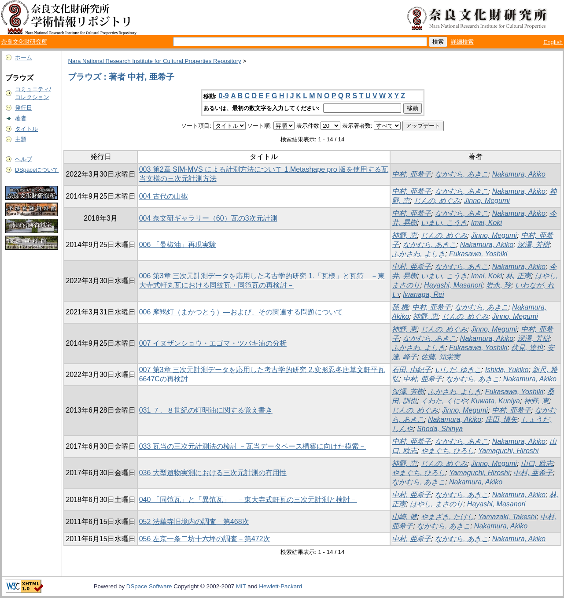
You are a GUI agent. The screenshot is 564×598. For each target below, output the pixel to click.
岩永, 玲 (498, 285)
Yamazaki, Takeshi (507, 516)
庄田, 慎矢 (501, 419)
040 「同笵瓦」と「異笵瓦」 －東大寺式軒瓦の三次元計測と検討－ (248, 499)
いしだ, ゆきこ (458, 369)
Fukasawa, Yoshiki (478, 254)
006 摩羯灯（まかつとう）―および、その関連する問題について (241, 312)
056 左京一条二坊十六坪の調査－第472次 (204, 539)
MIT (241, 586)
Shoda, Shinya (440, 428)
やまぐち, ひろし (447, 450)
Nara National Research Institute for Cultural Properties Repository (154, 61)
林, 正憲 (518, 276)
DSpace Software (149, 586)
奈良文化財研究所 (24, 41)
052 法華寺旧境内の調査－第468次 (194, 521)
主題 (20, 139)
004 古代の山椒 (163, 196)
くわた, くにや (444, 401)
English (553, 42)
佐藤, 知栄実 (440, 357)
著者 (20, 118)
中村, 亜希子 (411, 174)
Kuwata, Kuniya (495, 401)
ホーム (23, 57)
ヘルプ (23, 159)
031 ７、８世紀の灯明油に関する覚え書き (206, 410)
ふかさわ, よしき (418, 254)
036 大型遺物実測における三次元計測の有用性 (213, 472)
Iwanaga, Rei (423, 294)
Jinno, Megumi (487, 200)
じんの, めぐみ (437, 200)
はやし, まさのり (436, 504)
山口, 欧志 (537, 463)
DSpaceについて (37, 169)
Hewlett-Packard (280, 586)
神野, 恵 (404, 235)
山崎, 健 (404, 516)
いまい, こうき (444, 222)
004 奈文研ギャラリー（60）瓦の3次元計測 (208, 218)
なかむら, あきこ (461, 174)
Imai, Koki (486, 222)
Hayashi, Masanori (453, 285)
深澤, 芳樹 (533, 244)
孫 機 (400, 307)
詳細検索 (462, 41)
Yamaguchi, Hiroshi (508, 450)
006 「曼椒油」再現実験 (177, 244)
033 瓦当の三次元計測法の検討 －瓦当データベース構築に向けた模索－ (252, 446)
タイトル (26, 129)
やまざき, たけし (447, 516)
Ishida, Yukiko (507, 369)
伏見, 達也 (527, 347)
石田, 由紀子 (411, 369)
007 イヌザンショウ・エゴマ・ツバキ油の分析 (213, 343)
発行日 (23, 107)
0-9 (224, 96)
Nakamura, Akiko (519, 174)
